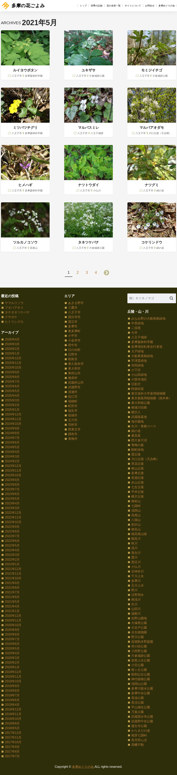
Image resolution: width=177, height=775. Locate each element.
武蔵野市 (74, 387)
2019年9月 (12, 686)
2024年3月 (12, 456)
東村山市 (74, 373)
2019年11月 (13, 676)
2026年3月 (12, 344)
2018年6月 (12, 723)
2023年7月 (12, 489)
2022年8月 (12, 531)
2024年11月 (13, 419)
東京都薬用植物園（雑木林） (151, 398)
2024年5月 (12, 447)
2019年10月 (13, 681)
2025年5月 (12, 391)
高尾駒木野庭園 (142, 641)
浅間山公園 (139, 683)
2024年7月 (12, 437)
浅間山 (136, 510)
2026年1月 (12, 353)
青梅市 (72, 438)
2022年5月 (12, 545)
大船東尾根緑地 (142, 356)
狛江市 (72, 396)
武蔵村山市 (76, 382)
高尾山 (136, 515)
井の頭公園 (139, 646)
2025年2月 (12, 405)
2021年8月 (12, 587)
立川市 (72, 420)
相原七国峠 (139, 735)
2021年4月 (12, 606)
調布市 (72, 434)
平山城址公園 (140, 707)
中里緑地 (137, 323)
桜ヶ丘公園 (139, 669)
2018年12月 (13, 709)
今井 (134, 332)
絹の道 (136, 431)
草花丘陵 (137, 463)
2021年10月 (13, 578)
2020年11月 (13, 620)
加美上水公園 (140, 660)
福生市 (72, 410)
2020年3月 (12, 657)
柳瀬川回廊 (139, 407)
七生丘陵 (137, 487)
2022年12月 (13, 512)
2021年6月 (12, 597)
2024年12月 (13, 414)
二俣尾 (136, 328)
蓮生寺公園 (139, 726)
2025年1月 (12, 409)
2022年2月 (12, 559)
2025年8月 (12, 377)
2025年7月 (12, 381)
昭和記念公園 (140, 674)
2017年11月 (13, 737)
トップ (83, 5)
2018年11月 (13, 714)
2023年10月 (13, 475)
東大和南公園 (140, 402)
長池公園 (137, 697)
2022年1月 (12, 564)
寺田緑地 (137, 365)
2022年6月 (12, 540)
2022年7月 (12, 536)
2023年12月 (13, 465)
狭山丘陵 (137, 468)
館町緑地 (137, 449)
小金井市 (74, 340)
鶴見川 (136, 538)
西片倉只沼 (139, 440)
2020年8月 (12, 634)
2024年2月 (12, 461)
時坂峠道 (137, 388)
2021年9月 (12, 583)
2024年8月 (12, 433)
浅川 (134, 548)
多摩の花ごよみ (23, 5)
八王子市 (74, 312)
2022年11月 (13, 517)
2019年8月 (12, 690)
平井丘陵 (137, 491)
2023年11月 (13, 470)
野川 (134, 590)
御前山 (136, 501)
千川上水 (137, 576)
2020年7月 (12, 639)
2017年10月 (13, 742)
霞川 (134, 557)
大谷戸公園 (139, 627)
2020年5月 (12, 648)
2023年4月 (12, 503)
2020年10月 (13, 625)
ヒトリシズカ (14, 321)
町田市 (72, 406)
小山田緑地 (139, 374)
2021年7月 (12, 592)
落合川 (136, 552)
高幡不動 (137, 744)
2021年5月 (12, 601)
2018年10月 (13, 718)
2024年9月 (12, 428)
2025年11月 (13, 362)
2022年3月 (12, 554)
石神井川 (137, 571)
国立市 (72, 321)
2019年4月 (12, 704)
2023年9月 (12, 480)
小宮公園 (137, 665)
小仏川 (136, 566)
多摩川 (136, 580)
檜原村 (72, 378)
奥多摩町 (74, 331)
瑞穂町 (72, 401)
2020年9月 (12, 629)
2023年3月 (12, 508)
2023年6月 (12, 494)
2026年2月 (12, 348)
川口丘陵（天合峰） (145, 459)
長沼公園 (137, 702)
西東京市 (74, 429)
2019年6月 (12, 700)
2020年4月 (12, 653)
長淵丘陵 (137, 477)
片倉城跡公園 (140, 655)
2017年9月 (12, 746)
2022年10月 (13, 522)
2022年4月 (12, 550)
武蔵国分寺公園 (142, 716)
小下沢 (136, 370)
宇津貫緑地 (139, 360)
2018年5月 (12, 728)
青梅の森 (137, 445)
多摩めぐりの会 (167, 5)
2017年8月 (12, 751)
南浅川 (136, 599)
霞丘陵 (136, 454)
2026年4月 (12, 339)
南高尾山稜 (139, 534)
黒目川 (136, 562)
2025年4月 (12, 395)
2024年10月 (13, 423)
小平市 (72, 335)
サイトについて (133, 5)
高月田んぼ (139, 740)
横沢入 (136, 412)
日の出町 (74, 349)
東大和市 (74, 368)
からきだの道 (140, 730)
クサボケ (11, 317)
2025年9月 (12, 372)
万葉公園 (137, 712)
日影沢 (136, 384)
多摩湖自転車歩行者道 (146, 346)
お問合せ (149, 5)
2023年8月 (12, 484)
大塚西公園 (139, 623)
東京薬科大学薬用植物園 (148, 393)
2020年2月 (12, 662)
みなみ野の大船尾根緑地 (148, 318)
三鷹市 (72, 307)
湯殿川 (136, 613)
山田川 (136, 609)
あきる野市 (76, 303)
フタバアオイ (14, 307)
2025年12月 (13, 358)
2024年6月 (12, 442)
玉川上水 (137, 585)
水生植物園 (139, 632)
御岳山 (136, 529)
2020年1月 (12, 667)
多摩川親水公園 (142, 688)
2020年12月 (13, 615)
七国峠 (136, 505)
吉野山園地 (139, 618)
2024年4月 (12, 451)
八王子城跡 (139, 337)
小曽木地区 (139, 379)
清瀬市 (72, 392)
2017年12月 (13, 732)
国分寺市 (74, 317)
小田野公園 (139, 651)
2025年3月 (12, 400)
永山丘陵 (137, 482)
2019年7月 (12, 695)
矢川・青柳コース (143, 426)
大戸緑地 (137, 351)
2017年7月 (12, 756)
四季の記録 (97, 5)
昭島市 (72, 359)
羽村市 (72, 424)
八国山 (136, 520)
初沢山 (136, 524)
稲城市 (72, 415)
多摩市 (72, 326)
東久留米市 (76, 363)
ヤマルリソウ (14, 303)
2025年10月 (13, 367)
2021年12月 (13, 569)
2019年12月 (13, 672)
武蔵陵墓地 (139, 417)
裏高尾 (136, 435)
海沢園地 (137, 421)
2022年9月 (12, 526)
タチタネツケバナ (17, 312)
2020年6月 (12, 643)
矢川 (134, 604)
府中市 (72, 345)
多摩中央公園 (140, 693)
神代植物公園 (140, 679)
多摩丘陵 (137, 473)
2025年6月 (12, 386)
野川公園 (137, 637)
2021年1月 (12, 611)
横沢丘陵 (137, 496)
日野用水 (137, 594)
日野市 (72, 354)
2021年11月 (13, 573)
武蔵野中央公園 (142, 721)
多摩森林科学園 (142, 342)
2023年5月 (12, 498)
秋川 (134, 543)
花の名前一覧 (114, 5)
